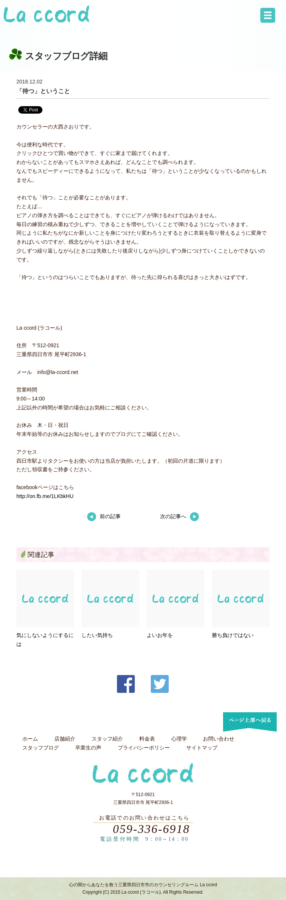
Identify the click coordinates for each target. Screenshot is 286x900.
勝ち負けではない (233, 635)
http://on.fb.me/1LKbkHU (44, 496)
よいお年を (160, 635)
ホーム (30, 739)
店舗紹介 (64, 739)
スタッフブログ (40, 748)
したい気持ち (97, 635)
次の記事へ (179, 516)
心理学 (179, 739)
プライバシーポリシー (144, 748)
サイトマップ (201, 748)
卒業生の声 (88, 748)
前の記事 (104, 516)
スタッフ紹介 (107, 739)
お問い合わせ (218, 739)
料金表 (147, 739)
